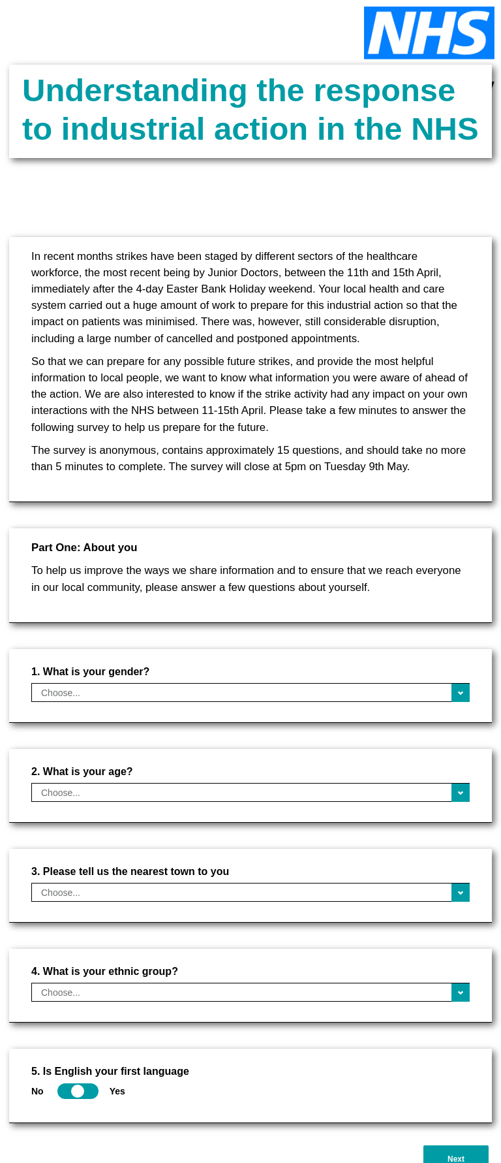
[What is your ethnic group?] (250, 992)
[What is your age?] (250, 792)
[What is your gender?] (250, 692)
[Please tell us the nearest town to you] (250, 892)
